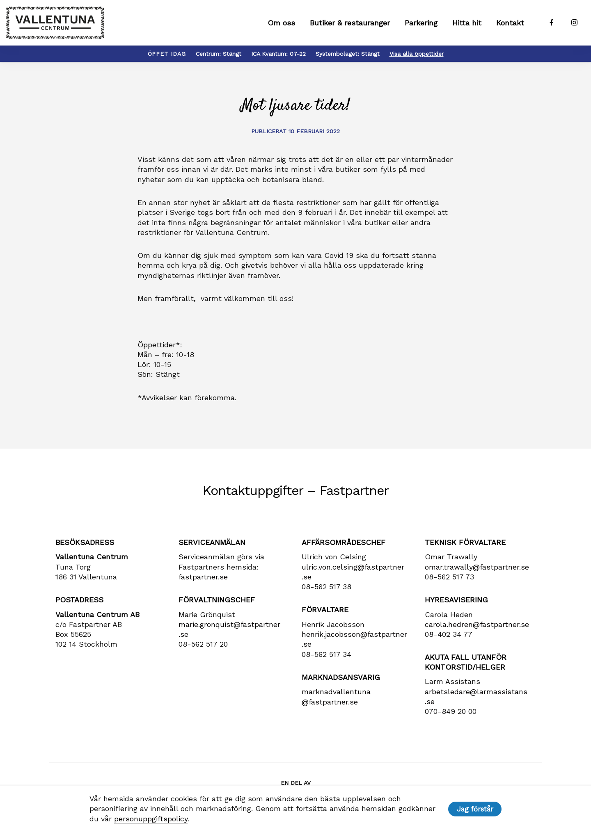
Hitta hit (466, 25)
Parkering (421, 25)
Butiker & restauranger (350, 25)
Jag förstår (475, 809)
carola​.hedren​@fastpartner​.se (477, 628)
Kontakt (510, 25)
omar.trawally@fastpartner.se (477, 570)
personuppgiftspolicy (150, 818)
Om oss (281, 25)
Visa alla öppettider (416, 57)
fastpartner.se (203, 580)
